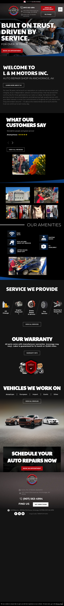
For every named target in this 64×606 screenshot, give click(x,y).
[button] (12, 143)
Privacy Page (59, 604)
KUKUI (46, 513)
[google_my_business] (23, 514)
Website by (41, 513)
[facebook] (15, 514)
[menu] (60, 9)
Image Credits (33, 513)
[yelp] (19, 514)
